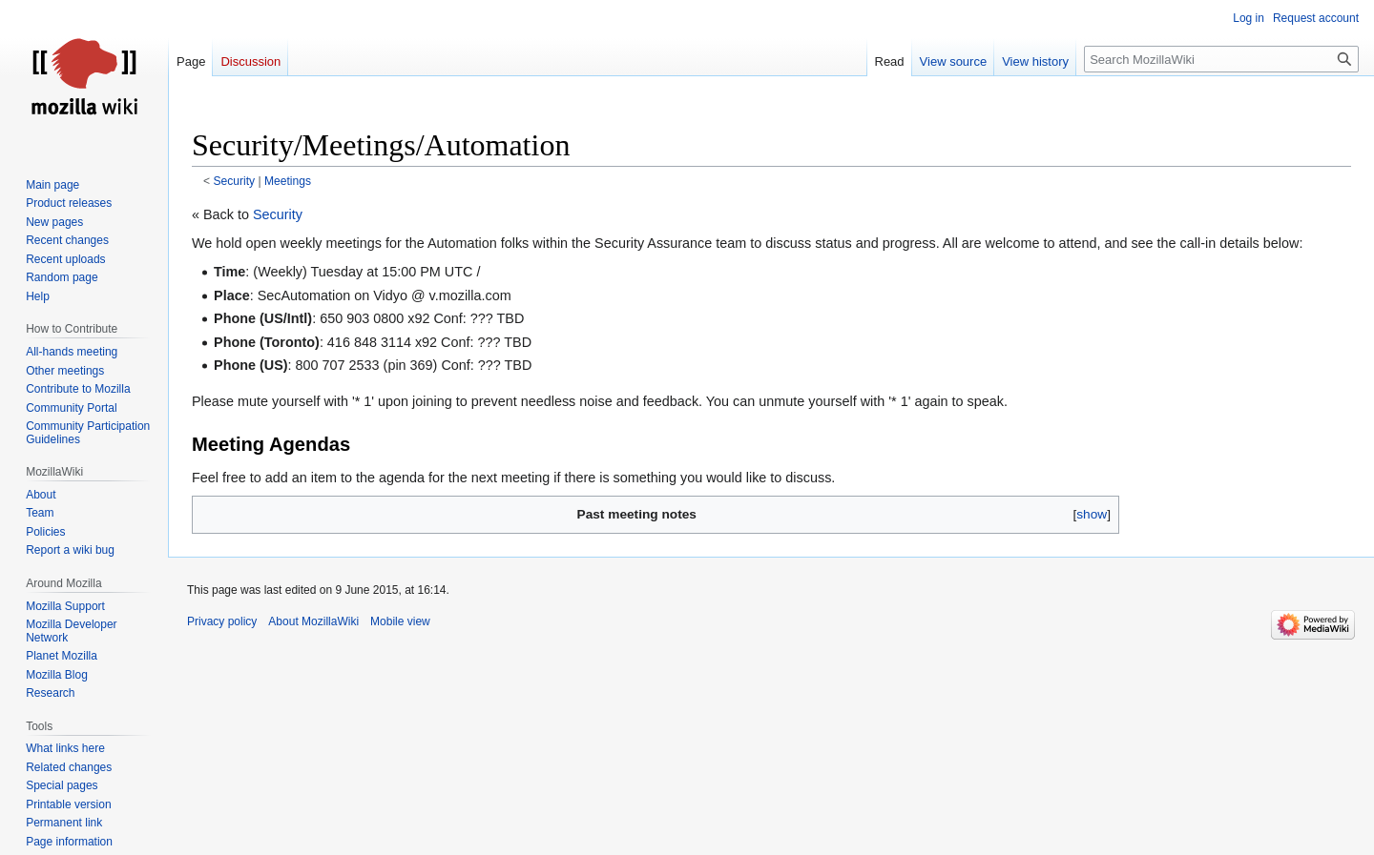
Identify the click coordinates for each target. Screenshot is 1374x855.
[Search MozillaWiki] (1221, 59)
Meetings (287, 181)
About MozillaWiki (313, 621)
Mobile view (400, 621)
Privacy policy (222, 621)
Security (235, 181)
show (1091, 514)
